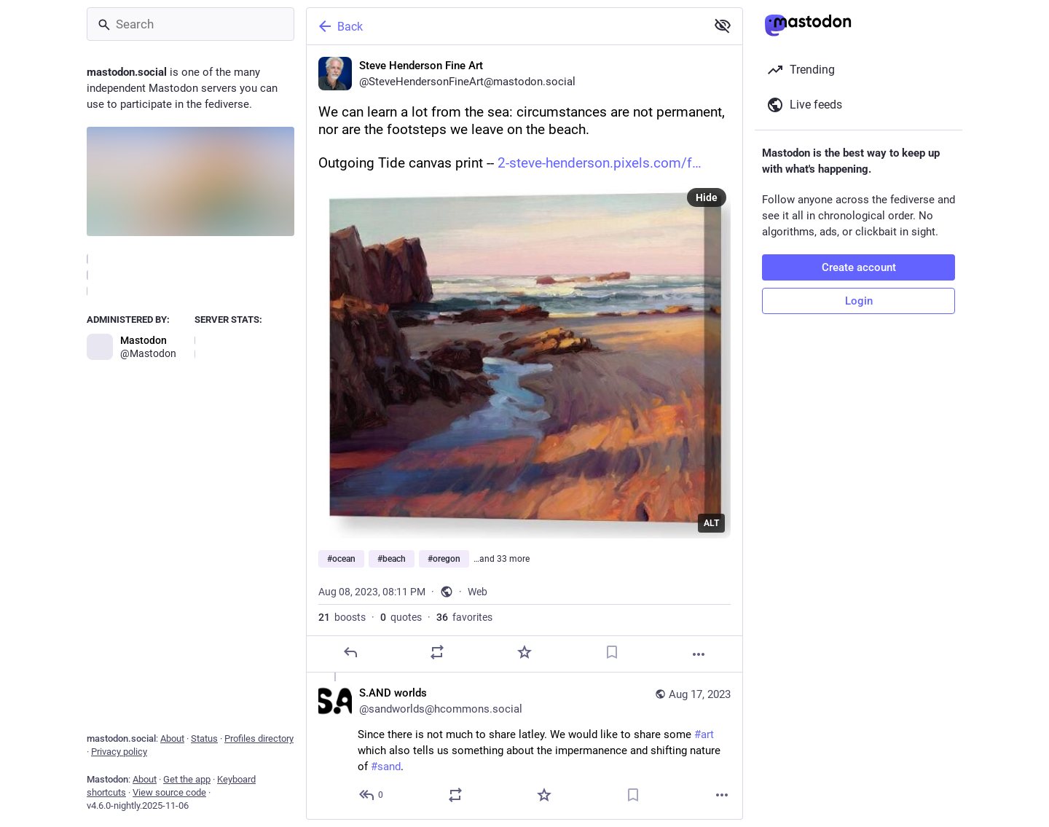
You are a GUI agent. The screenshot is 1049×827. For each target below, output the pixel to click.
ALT (711, 523)
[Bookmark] (612, 652)
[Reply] (350, 652)
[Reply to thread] (372, 795)
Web (477, 591)
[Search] (190, 24)
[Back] (505, 26)
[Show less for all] (722, 25)
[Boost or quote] (437, 652)
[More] (698, 654)
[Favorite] (524, 652)
